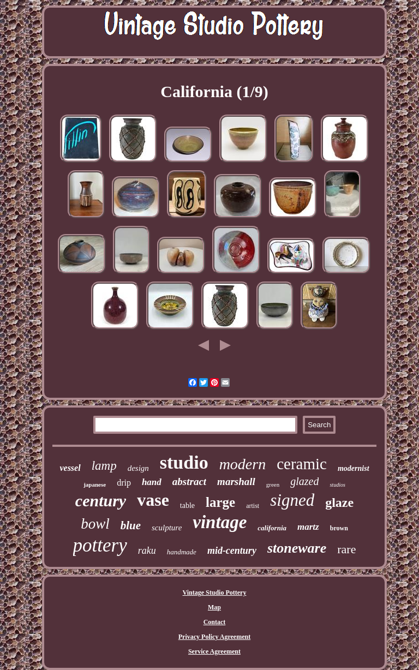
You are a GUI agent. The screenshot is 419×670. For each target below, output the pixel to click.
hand (151, 482)
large (220, 502)
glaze (339, 502)
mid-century (231, 550)
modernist (353, 468)
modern (242, 464)
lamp (104, 465)
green (272, 484)
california (272, 528)
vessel (69, 467)
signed (292, 500)
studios (337, 485)
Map (214, 607)
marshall (236, 481)
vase (153, 500)
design (138, 468)
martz (308, 527)
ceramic (302, 463)
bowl (95, 524)
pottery (100, 545)
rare (346, 549)
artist (252, 506)
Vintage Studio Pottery (215, 592)
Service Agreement (214, 651)
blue (131, 525)
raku (147, 550)
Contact (214, 622)
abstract (189, 481)
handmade (181, 552)
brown (339, 528)
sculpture (167, 527)
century (100, 501)
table (187, 505)
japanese (94, 484)
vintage (220, 522)
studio (184, 462)
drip (124, 482)
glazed (304, 481)
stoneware (296, 548)
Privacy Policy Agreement (214, 637)
